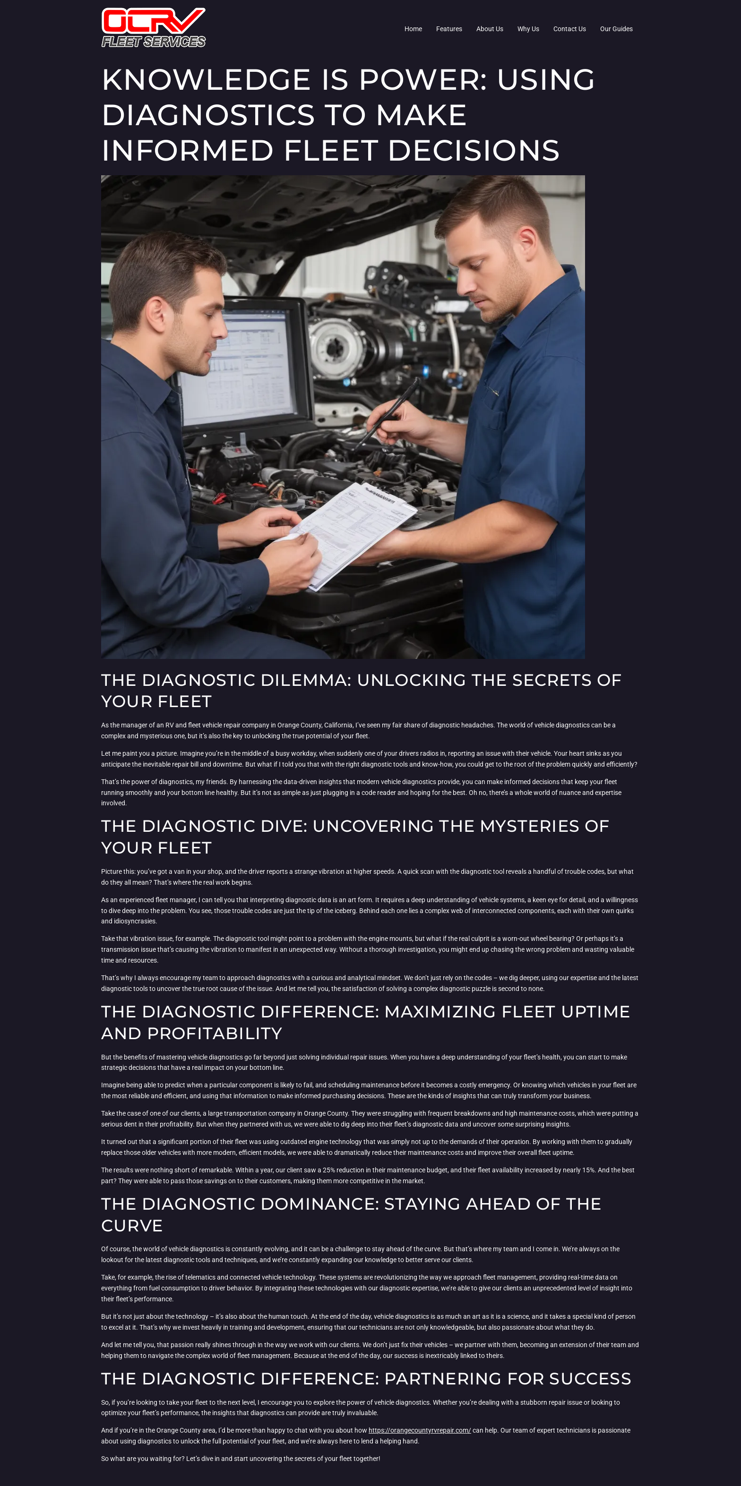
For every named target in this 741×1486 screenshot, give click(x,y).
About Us (489, 29)
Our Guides (616, 29)
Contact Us (569, 29)
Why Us (528, 29)
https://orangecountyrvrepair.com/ (420, 1430)
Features (449, 29)
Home (413, 29)
